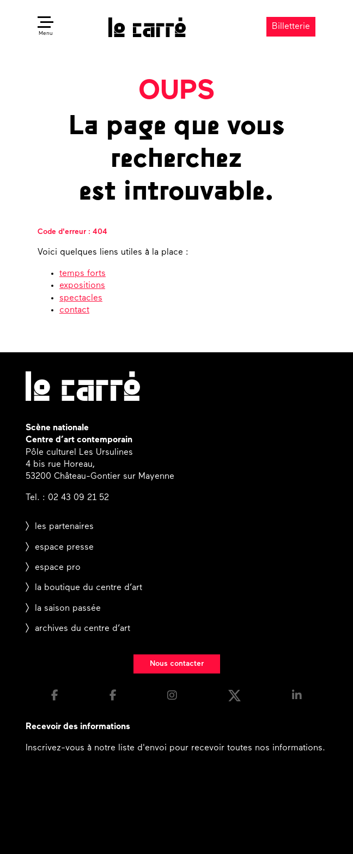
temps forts (82, 273)
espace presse (64, 547)
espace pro (58, 567)
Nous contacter (177, 664)
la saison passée (68, 608)
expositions (82, 285)
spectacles (80, 298)
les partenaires (64, 526)
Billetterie (291, 26)
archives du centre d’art (82, 628)
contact (74, 310)
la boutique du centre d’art (88, 588)
